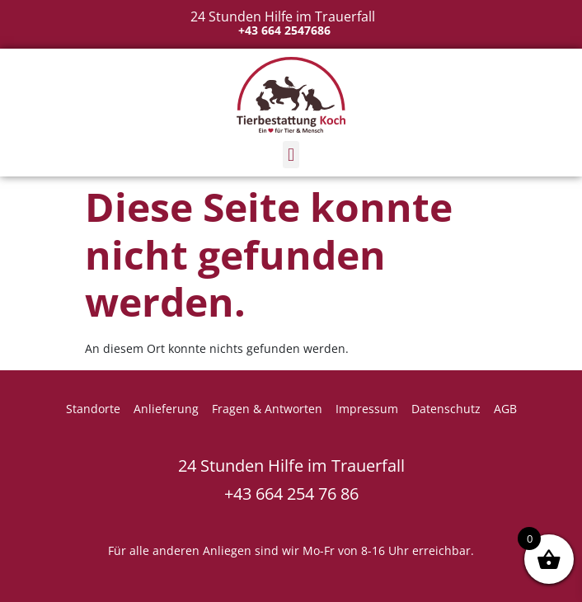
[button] (290, 154)
